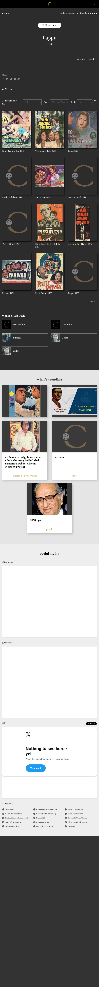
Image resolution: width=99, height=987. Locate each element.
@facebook (7, 642)
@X (4, 723)
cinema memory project (25, 475)
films (74, 475)
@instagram (7, 562)
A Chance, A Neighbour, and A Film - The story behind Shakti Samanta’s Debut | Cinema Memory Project (23, 462)
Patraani (60, 457)
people (6, 12)
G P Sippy (35, 520)
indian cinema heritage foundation (78, 12)
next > (92, 59)
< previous (79, 59)
